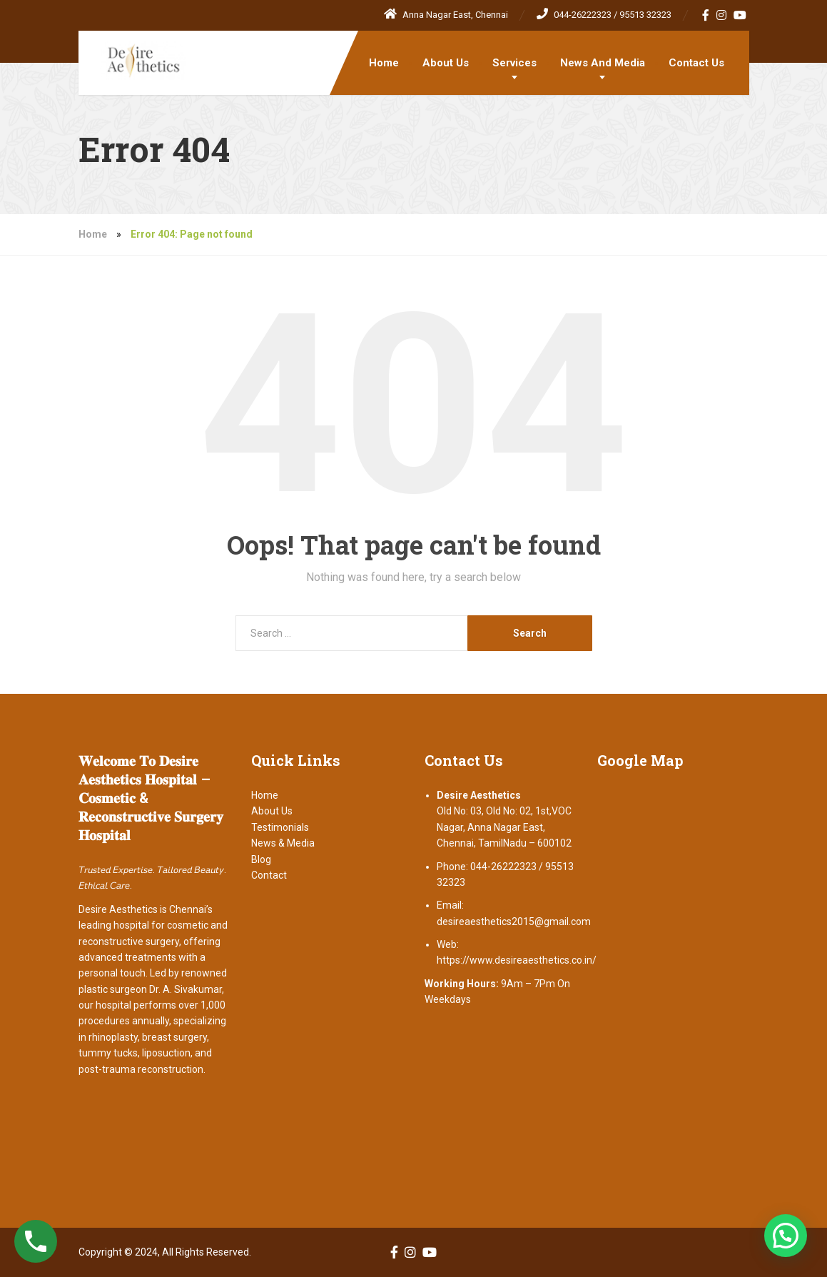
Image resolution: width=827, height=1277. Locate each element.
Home (384, 62)
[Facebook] (706, 15)
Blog (261, 859)
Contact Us (696, 62)
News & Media (283, 843)
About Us (445, 62)
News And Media (602, 62)
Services (514, 62)
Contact (269, 875)
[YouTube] (740, 15)
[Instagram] (721, 15)
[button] (785, 1235)
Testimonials (280, 827)
